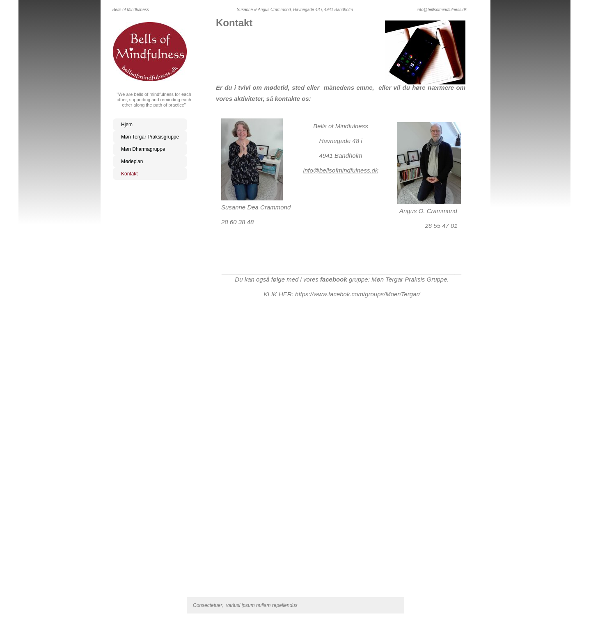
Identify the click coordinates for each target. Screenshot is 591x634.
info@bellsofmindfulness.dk (340, 170)
